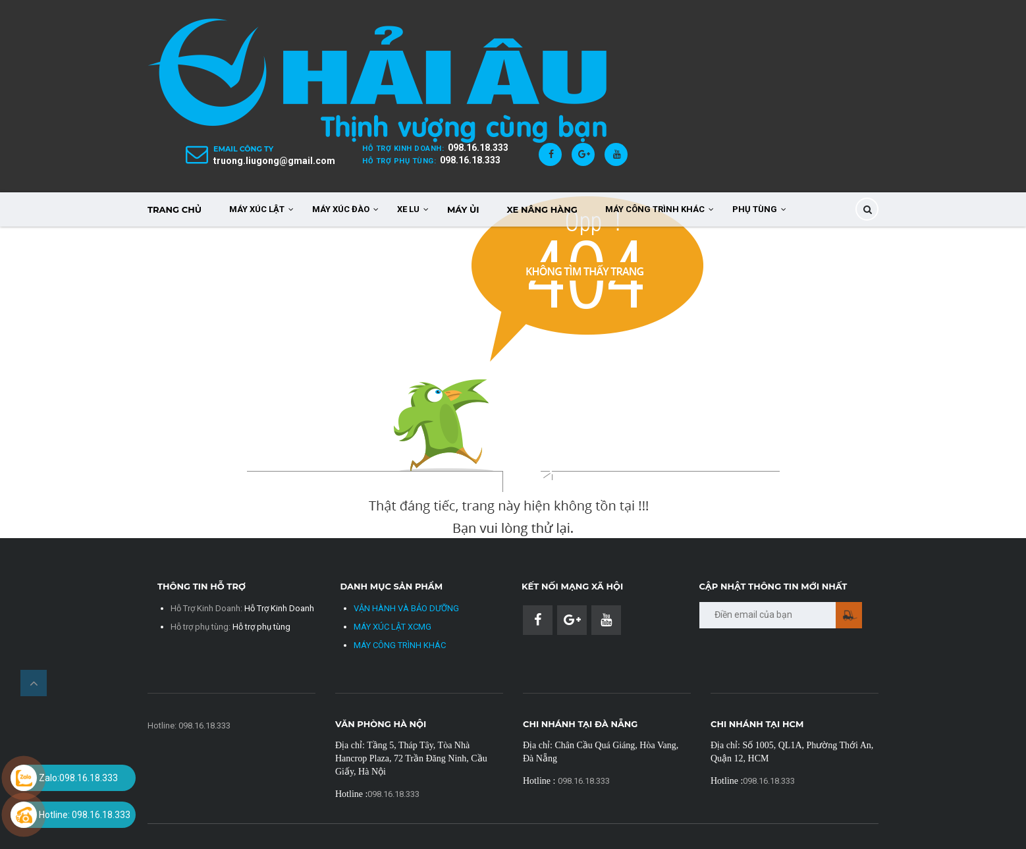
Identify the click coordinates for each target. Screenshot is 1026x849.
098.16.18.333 (478, 147)
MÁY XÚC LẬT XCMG (392, 627)
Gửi (849, 615)
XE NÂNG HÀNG (542, 209)
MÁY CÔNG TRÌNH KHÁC (400, 645)
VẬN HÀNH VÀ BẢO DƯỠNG (406, 608)
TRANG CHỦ (175, 209)
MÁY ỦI (463, 209)
